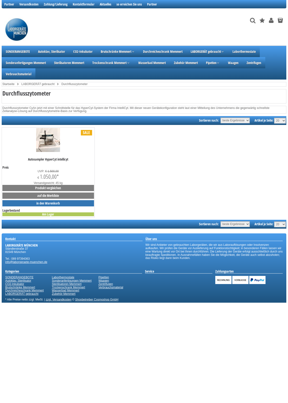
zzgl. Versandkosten (58, 299)
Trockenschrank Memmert (68, 287)
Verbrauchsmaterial (110, 287)
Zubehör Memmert (64, 294)
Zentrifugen (105, 284)
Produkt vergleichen (48, 188)
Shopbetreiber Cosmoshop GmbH (96, 299)
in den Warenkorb (48, 203)
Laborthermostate (63, 277)
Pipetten (103, 277)
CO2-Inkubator (14, 284)
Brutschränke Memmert (20, 287)
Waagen (103, 280)
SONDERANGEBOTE (19, 277)
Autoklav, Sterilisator (18, 280)
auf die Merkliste (48, 195)
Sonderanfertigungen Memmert (72, 280)
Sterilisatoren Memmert (67, 284)
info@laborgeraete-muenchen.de (26, 262)
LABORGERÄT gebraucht (22, 294)
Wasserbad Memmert (65, 290)
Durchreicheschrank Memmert (24, 290)
